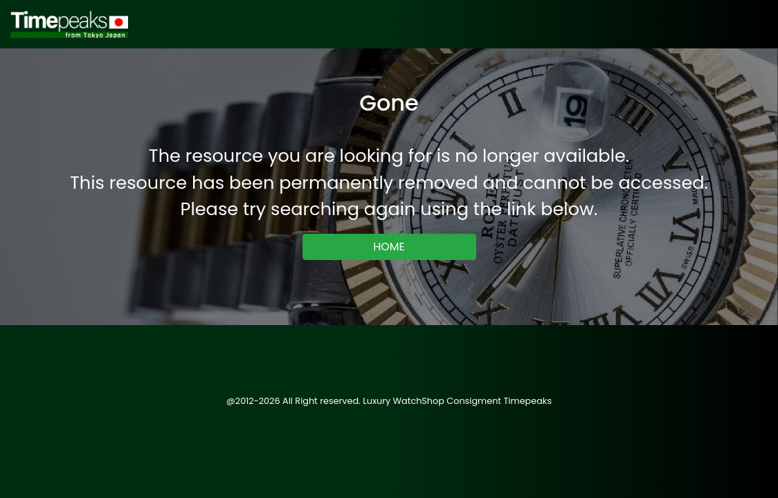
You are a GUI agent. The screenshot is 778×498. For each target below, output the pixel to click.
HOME (389, 247)
